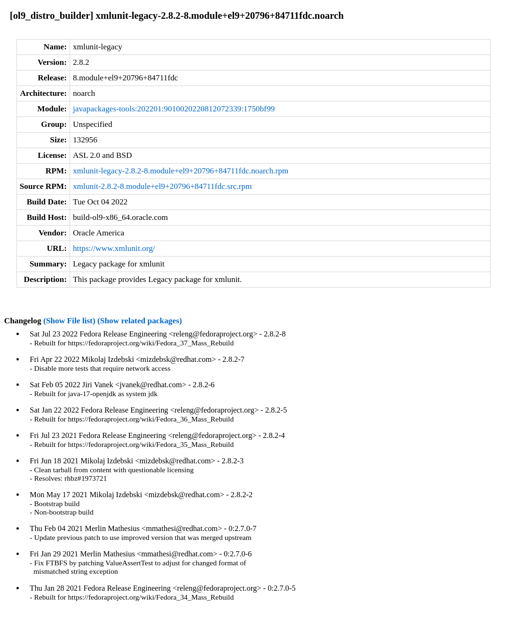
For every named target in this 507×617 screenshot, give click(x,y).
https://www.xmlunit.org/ (114, 248)
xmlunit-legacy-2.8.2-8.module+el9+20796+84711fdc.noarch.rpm (180, 170)
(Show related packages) (139, 320)
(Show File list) (69, 320)
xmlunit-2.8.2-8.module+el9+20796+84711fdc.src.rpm (162, 186)
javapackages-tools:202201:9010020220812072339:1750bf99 (174, 108)
